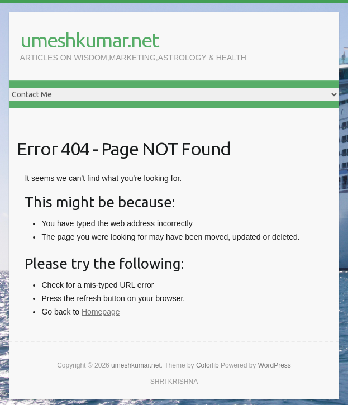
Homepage (101, 311)
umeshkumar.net (89, 39)
